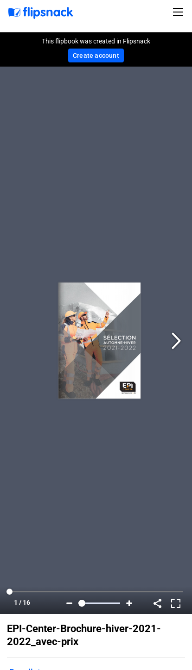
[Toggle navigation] (179, 12)
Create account (96, 55)
